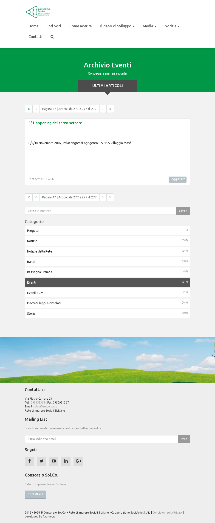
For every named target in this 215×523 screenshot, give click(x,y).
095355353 (38, 402)
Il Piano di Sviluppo (117, 26)
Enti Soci (54, 26)
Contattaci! (35, 494)
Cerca (183, 211)
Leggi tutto (177, 179)
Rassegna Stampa (107, 272)
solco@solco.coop (45, 406)
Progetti (107, 230)
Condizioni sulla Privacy (168, 512)
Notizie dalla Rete (107, 251)
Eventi (107, 282)
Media (149, 26)
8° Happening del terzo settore (55, 123)
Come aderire (80, 26)
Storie (107, 313)
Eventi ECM (107, 293)
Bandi (107, 261)
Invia (184, 439)
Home (33, 26)
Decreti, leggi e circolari (107, 303)
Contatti (35, 37)
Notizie (172, 26)
